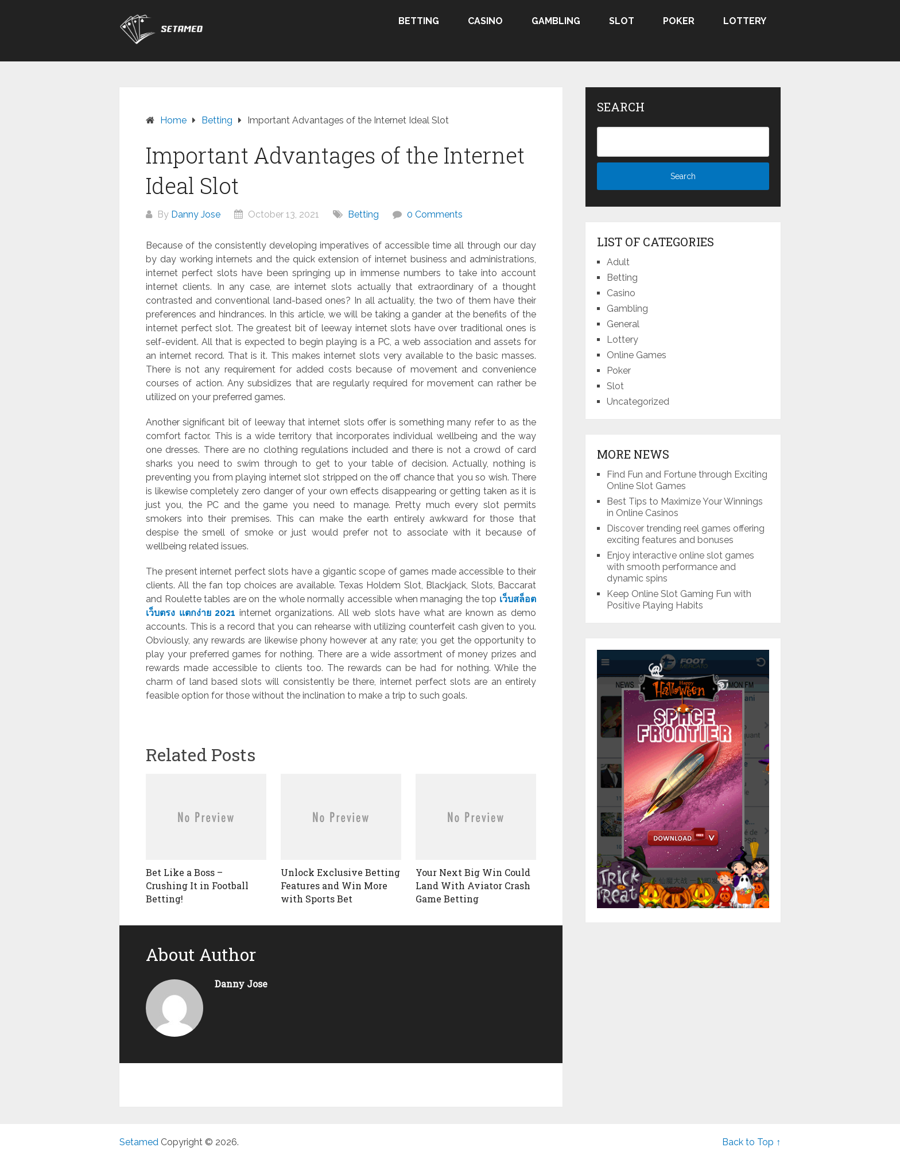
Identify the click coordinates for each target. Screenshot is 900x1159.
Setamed (138, 1142)
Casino (485, 20)
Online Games (636, 355)
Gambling (556, 20)
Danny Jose (195, 214)
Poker (679, 20)
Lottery (744, 20)
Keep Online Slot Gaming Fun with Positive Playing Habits (679, 599)
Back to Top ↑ (751, 1142)
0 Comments (435, 214)
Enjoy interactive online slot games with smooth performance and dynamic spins (680, 567)
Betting (418, 20)
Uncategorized (638, 401)
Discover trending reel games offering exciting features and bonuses (686, 534)
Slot (621, 20)
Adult (618, 262)
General (623, 324)
